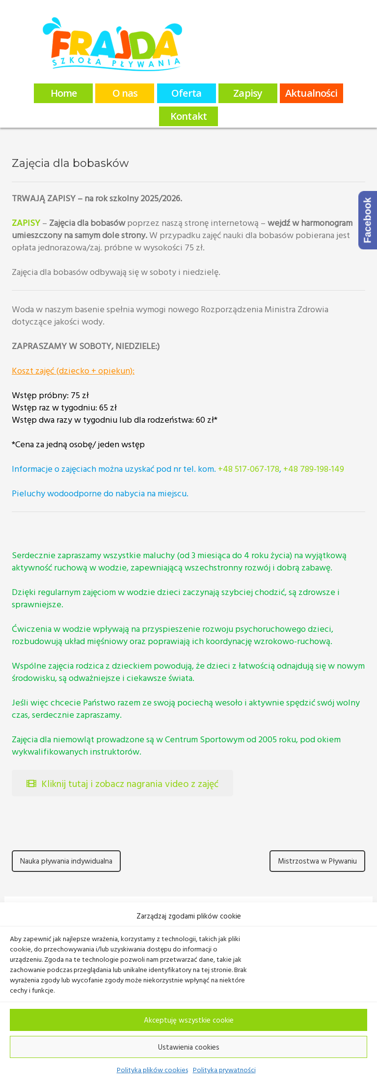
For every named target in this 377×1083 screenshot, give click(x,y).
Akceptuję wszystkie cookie (189, 1020)
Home (64, 93)
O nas (125, 93)
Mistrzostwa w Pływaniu (317, 860)
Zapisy (247, 93)
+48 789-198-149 (313, 468)
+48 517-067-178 (248, 468)
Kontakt (188, 116)
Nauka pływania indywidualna (66, 860)
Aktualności (311, 93)
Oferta (186, 93)
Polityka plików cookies (152, 1069)
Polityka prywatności (224, 1069)
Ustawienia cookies (188, 1047)
